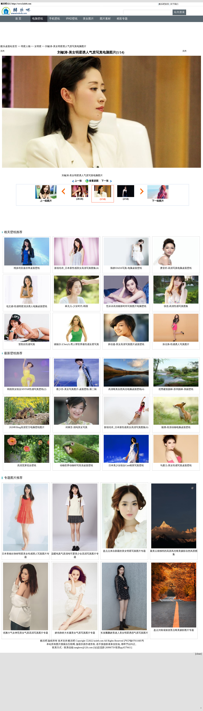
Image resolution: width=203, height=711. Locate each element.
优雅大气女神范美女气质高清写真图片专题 (25, 633)
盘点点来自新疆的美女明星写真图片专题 (124, 551)
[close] (198, 654)
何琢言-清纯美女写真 (76, 427)
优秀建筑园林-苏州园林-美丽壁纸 (176, 389)
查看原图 (93, 181)
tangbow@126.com (83, 647)
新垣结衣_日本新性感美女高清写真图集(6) (126, 427)
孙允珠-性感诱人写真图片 (176, 344)
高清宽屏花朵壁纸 (26, 465)
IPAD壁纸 (71, 18)
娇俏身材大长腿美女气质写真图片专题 (75, 633)
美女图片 (88, 18)
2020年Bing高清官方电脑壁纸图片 (26, 427)
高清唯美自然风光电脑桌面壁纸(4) (126, 389)
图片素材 (105, 18)
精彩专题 (122, 18)
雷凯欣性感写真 (26, 344)
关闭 (2, 51)
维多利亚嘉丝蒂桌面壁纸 (27, 268)
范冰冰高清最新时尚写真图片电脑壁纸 (126, 306)
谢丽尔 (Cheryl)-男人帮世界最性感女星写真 (76, 344)
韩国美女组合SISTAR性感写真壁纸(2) (26, 389)
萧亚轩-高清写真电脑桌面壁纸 (176, 268)
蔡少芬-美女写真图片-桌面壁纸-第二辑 (76, 389)
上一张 (78, 181)
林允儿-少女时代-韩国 (76, 306)
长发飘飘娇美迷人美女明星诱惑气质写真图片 (124, 633)
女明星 (37, 46)
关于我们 (174, 4)
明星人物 (25, 46)
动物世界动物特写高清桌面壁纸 (76, 465)
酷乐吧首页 (164, 4)
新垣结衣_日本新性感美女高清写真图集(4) (76, 268)
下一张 (104, 181)
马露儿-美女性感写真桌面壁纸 (176, 465)
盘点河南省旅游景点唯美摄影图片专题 (174, 630)
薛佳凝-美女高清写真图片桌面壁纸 (126, 344)
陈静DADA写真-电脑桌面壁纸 (126, 268)
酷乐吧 (72, 641)
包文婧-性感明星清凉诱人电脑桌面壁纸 (26, 306)
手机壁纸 (54, 18)
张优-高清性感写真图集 (176, 306)
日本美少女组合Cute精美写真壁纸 (126, 465)
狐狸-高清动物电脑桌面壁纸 (176, 427)
